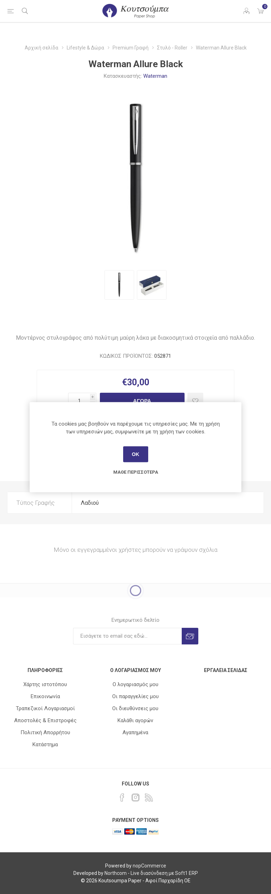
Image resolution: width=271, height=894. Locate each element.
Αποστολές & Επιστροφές (45, 720)
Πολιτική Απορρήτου (45, 732)
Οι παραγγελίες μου (135, 696)
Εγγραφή (190, 636)
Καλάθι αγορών (135, 720)
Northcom (115, 873)
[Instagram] (135, 797)
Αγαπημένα (135, 732)
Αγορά (142, 401)
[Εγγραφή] (127, 636)
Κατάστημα (45, 744)
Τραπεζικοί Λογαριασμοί (45, 708)
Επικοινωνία (45, 696)
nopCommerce (149, 866)
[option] (119, 285)
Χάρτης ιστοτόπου (45, 684)
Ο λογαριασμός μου (135, 684)
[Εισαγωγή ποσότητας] (79, 401)
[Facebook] (122, 797)
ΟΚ (135, 454)
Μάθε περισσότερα (135, 471)
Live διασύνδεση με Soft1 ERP (164, 873)
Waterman (155, 76)
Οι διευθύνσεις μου (135, 708)
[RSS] (149, 797)
